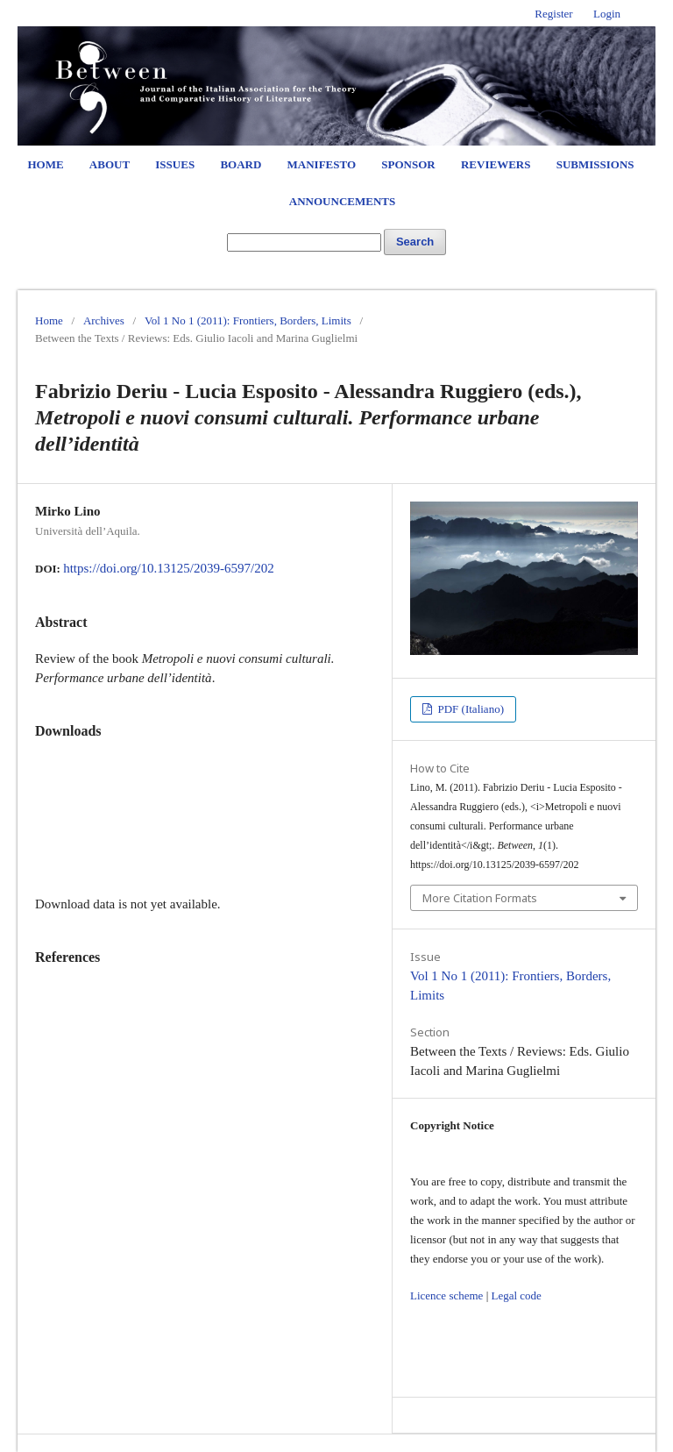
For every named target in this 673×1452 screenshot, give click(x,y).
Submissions (595, 164)
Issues (175, 164)
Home (45, 164)
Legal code (516, 1295)
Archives (103, 320)
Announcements (342, 201)
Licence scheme (446, 1295)
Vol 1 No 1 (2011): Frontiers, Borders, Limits (248, 320)
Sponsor (408, 164)
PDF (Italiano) (469, 708)
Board (240, 164)
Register (553, 13)
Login (606, 13)
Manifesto (322, 164)
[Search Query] (304, 242)
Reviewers (495, 164)
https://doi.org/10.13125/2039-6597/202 (168, 568)
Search (415, 241)
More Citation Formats (479, 898)
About (109, 164)
